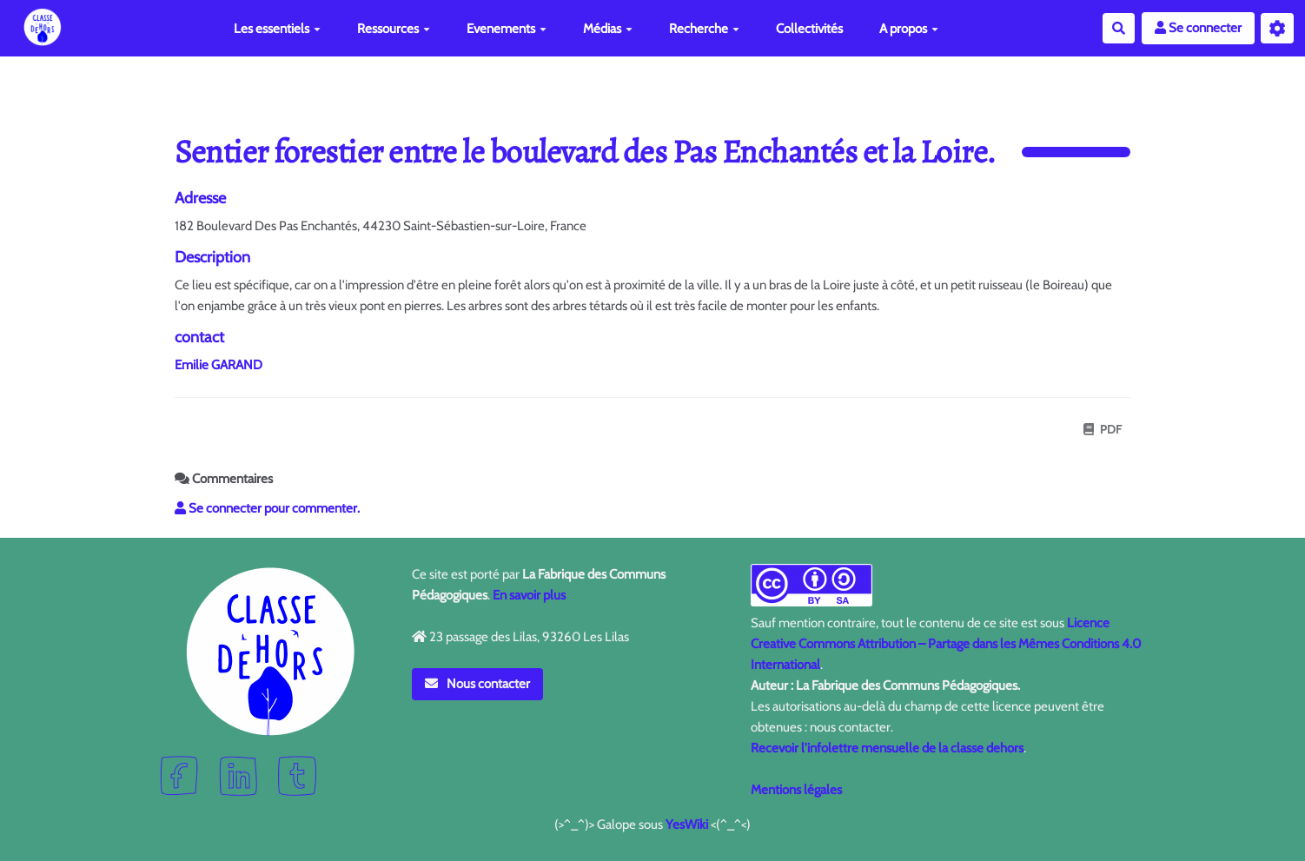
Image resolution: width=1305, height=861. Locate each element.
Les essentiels (277, 28)
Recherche (704, 28)
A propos (908, 28)
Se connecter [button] (1198, 28)
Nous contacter (478, 684)
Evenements (507, 28)
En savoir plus (529, 595)
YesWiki (687, 824)
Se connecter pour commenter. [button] (267, 508)
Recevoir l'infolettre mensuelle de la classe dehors (887, 748)
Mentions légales (796, 790)
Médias (608, 28)
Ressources (393, 28)
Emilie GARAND (218, 365)
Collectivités (809, 28)
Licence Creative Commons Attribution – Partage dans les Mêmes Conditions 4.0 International (946, 643)
